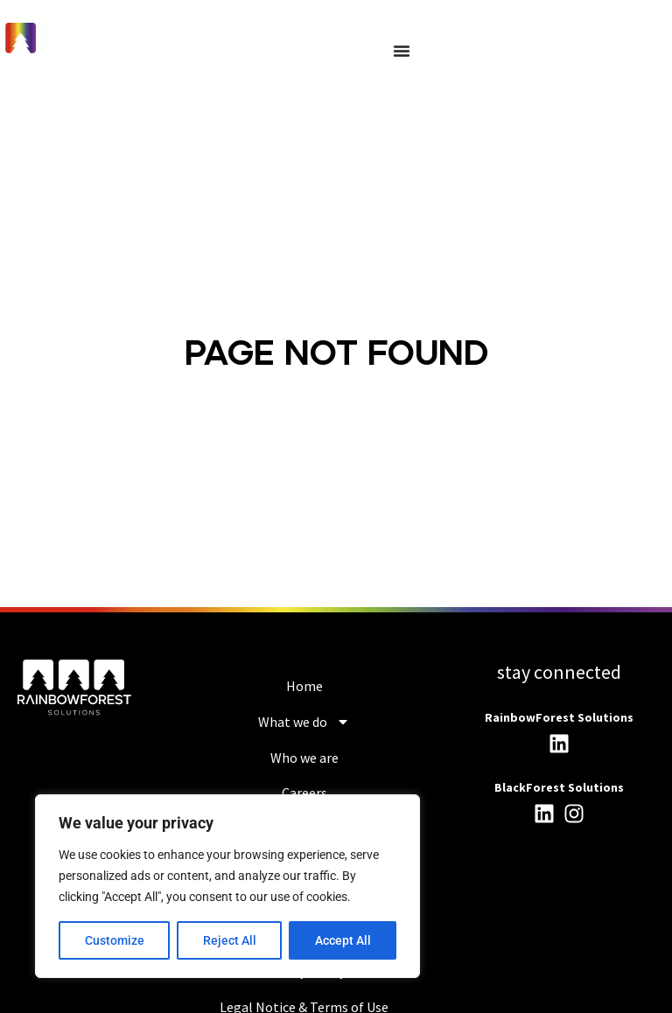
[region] (227, 886)
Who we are (304, 757)
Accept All (343, 940)
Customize (114, 940)
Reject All (229, 940)
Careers (304, 792)
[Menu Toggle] (401, 50)
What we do (304, 721)
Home (304, 686)
